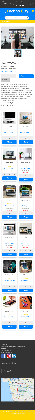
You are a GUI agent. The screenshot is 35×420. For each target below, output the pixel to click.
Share (29, 26)
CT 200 (9, 200)
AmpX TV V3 (9, 162)
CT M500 (25, 275)
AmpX (9, 166)
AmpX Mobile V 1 (9, 275)
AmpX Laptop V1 (25, 162)
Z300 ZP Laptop (25, 200)
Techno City (8, 371)
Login (8, 21)
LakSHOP (4, 4)
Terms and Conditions (8, 363)
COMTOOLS (9, 130)
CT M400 (25, 311)
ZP (25, 130)
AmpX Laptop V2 (9, 237)
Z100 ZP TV (26, 126)
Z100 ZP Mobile (9, 311)
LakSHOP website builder (18, 414)
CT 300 (25, 237)
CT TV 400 (9, 126)
